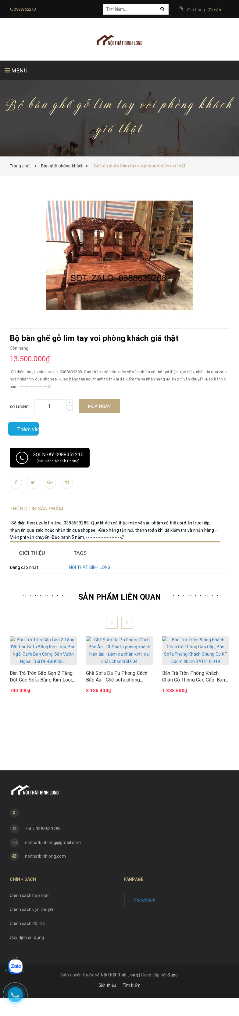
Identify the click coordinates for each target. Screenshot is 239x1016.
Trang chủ (21, 165)
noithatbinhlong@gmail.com (53, 860)
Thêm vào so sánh (23, 429)
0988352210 (23, 9)
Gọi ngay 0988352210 (50, 458)
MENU (16, 70)
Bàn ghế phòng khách (62, 165)
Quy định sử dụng (27, 955)
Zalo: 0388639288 (43, 846)
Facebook (144, 918)
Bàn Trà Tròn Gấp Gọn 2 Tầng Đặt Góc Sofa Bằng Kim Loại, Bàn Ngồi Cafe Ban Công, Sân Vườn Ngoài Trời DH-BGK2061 (43, 673)
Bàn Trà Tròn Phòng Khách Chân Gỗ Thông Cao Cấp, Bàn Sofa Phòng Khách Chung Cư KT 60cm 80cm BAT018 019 (193, 673)
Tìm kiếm (132, 1002)
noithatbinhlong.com (45, 874)
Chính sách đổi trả (27, 941)
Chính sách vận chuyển (32, 927)
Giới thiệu (107, 1002)
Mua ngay (99, 406)
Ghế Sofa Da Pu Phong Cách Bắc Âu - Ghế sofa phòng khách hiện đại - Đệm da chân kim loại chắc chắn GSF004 (117, 673)
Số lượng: (20, 407)
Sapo (172, 992)
